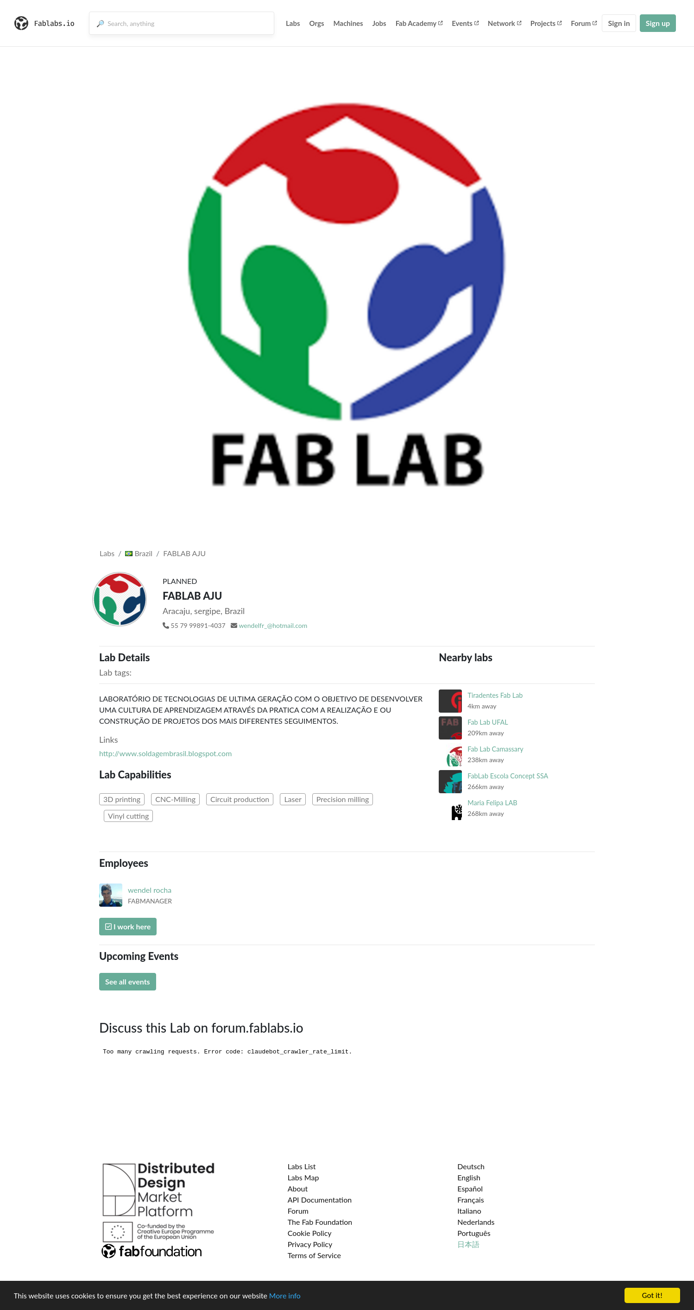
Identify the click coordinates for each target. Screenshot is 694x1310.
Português (473, 1233)
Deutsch (471, 1166)
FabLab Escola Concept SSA (507, 776)
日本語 (468, 1244)
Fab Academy (419, 23)
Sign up (658, 23)
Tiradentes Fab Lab (495, 695)
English (468, 1177)
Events (465, 23)
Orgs (316, 23)
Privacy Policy (310, 1244)
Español (470, 1188)
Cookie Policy (310, 1233)
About (298, 1188)
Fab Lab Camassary (495, 749)
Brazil (138, 553)
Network (504, 23)
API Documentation (320, 1199)
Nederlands (475, 1221)
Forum (584, 23)
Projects (546, 23)
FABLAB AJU (184, 553)
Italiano (469, 1210)
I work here (128, 926)
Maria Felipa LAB (492, 803)
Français (470, 1199)
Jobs (379, 23)
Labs (293, 23)
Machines (348, 23)
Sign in (619, 23)
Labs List (302, 1166)
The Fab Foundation (320, 1221)
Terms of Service (314, 1255)
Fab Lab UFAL (487, 722)
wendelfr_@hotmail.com (273, 625)
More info (285, 1296)
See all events (127, 981)
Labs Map (303, 1177)
